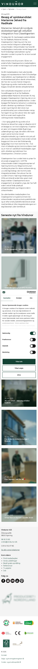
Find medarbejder (10, 558)
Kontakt (4, 655)
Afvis (19, 375)
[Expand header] (35, 3)
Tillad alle (19, 361)
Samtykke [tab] (6, 298)
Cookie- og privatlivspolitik (11, 662)
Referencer (7, 566)
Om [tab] (31, 298)
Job (4, 571)
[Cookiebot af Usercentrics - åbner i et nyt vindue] (27, 292)
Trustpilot (7, 568)
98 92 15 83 (5, 539)
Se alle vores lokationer (10, 550)
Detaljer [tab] (19, 298)
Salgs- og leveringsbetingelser (12, 659)
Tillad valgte (19, 368)
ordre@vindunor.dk (9, 542)
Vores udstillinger (10, 561)
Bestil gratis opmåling (11, 563)
